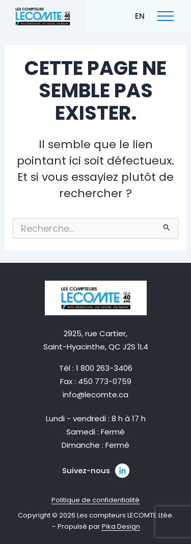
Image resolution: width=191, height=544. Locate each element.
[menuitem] (140, 16)
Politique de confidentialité (95, 500)
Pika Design (121, 526)
